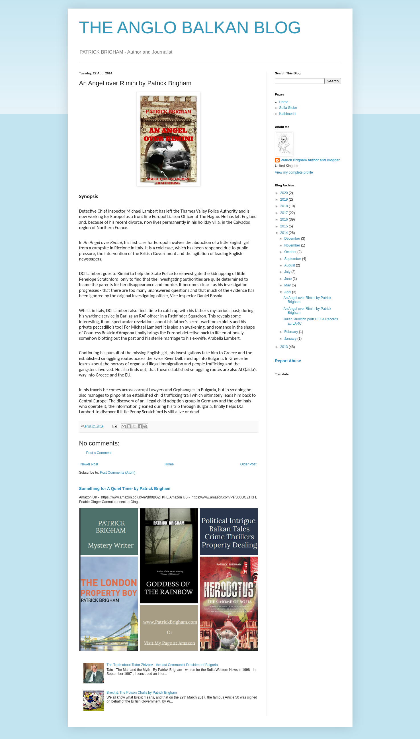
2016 (284, 219)
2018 (284, 206)
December (292, 239)
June (288, 279)
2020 (284, 193)
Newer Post (89, 464)
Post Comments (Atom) (118, 473)
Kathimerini (287, 114)
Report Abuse (288, 361)
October (290, 252)
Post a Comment (99, 453)
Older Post (248, 464)
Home (169, 464)
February (291, 332)
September (293, 259)
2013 (284, 347)
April (288, 292)
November (292, 245)
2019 (284, 199)
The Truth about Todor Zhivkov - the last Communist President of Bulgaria (162, 665)
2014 (284, 233)
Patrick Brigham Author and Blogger (310, 160)
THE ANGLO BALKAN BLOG (190, 27)
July (287, 272)
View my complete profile (294, 172)
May (288, 285)
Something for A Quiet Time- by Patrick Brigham (125, 488)
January (290, 339)
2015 (284, 226)
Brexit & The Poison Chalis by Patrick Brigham (141, 693)
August (290, 265)
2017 (284, 213)
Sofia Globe (288, 108)
